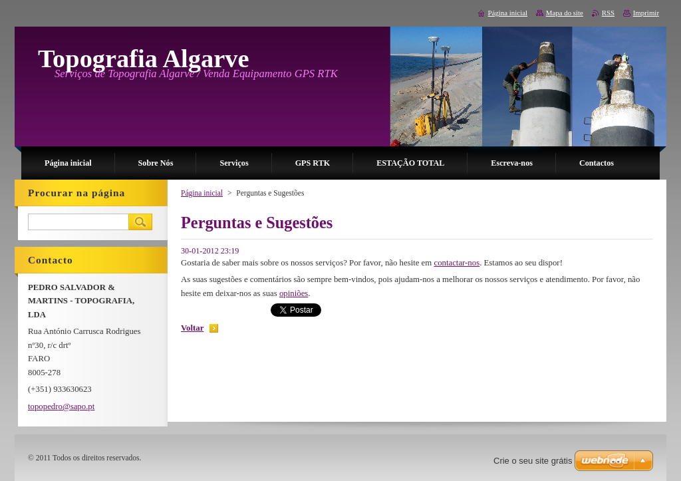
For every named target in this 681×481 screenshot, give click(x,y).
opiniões (293, 293)
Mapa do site (564, 13)
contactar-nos (456, 262)
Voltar (192, 328)
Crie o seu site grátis (533, 461)
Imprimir (646, 13)
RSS (608, 13)
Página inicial (202, 193)
